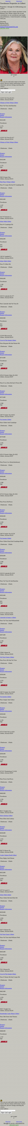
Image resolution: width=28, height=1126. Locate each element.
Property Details (2, 114)
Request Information (6, 117)
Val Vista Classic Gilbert (7, 657)
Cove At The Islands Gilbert (8, 340)
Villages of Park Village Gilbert (9, 102)
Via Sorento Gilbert (5, 419)
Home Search (19, 1)
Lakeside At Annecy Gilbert (8, 617)
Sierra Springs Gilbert (6, 815)
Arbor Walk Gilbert (5, 221)
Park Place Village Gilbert (7, 182)
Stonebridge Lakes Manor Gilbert (9, 1013)
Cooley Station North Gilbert (8, 855)
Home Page (8, 1)
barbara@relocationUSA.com (9, 27)
